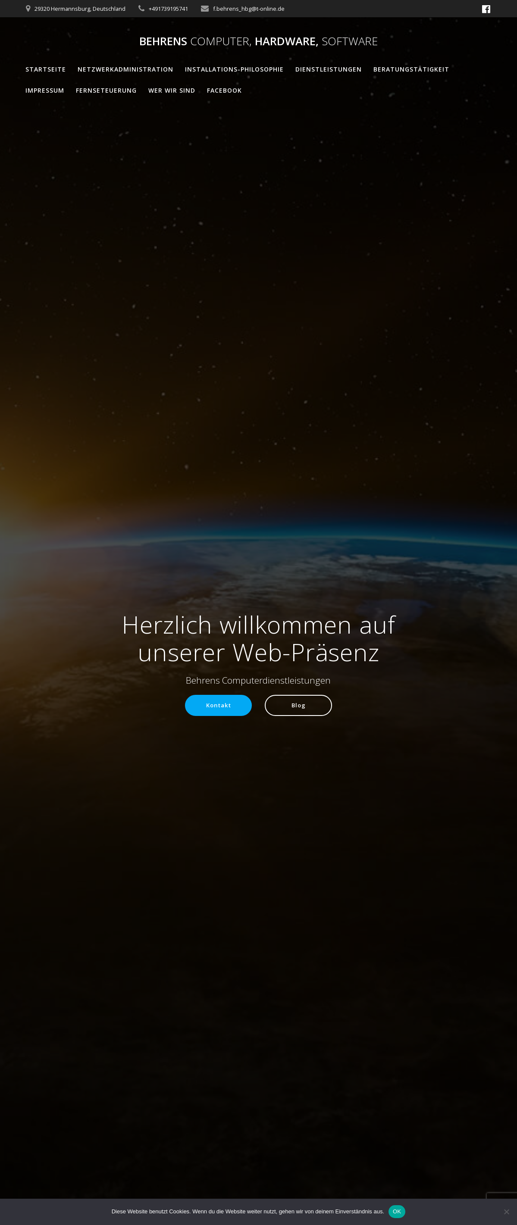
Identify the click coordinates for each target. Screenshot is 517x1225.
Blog (299, 705)
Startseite (45, 69)
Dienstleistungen (328, 69)
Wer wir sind (171, 90)
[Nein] (506, 1211)
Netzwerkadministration (125, 69)
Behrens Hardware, (258, 41)
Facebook (224, 90)
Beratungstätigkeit (411, 69)
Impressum (44, 90)
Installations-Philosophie (234, 69)
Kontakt (217, 705)
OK (397, 1211)
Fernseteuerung (106, 90)
